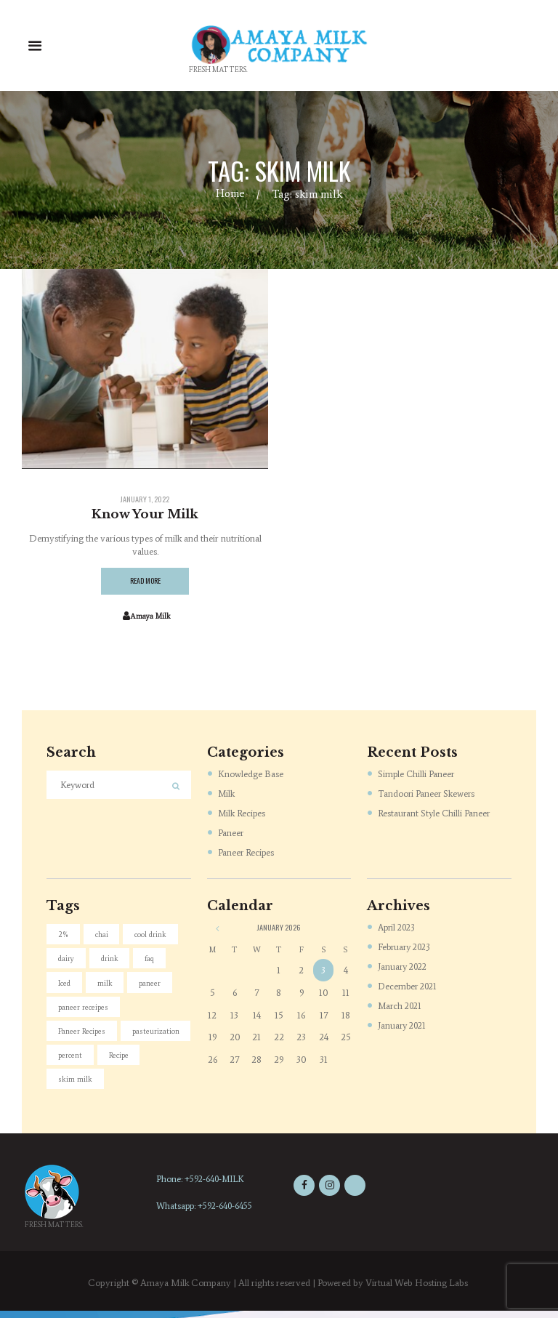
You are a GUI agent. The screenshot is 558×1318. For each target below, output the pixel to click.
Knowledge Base (250, 774)
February (406, 947)
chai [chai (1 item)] (103, 935)
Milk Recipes (243, 813)
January (404, 967)
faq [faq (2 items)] (155, 960)
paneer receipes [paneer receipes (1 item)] (84, 1010)
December (409, 986)
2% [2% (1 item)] (64, 935)
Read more (145, 581)
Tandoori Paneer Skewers (427, 794)
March (402, 1006)
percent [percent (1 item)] (146, 1060)
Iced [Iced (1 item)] (65, 985)
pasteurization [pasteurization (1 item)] (83, 1060)
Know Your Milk (145, 514)
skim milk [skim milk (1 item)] (125, 1085)
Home (231, 194)
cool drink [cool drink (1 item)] (154, 935)
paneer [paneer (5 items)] (153, 985)
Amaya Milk (150, 617)
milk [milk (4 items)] (107, 985)
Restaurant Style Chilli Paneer (435, 813)
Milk (227, 794)
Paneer (231, 833)
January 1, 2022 (145, 499)
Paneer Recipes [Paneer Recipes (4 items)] (83, 1035)
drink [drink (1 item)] (113, 960)
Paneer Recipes (247, 853)
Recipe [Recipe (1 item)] (69, 1085)
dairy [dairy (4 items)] (67, 960)
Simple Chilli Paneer (417, 774)
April (398, 928)
